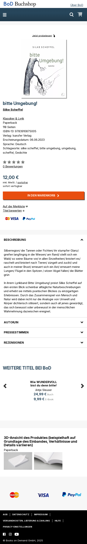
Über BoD (76, 5)
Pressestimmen (16, 332)
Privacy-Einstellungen (17, 526)
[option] (43, 391)
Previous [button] (5, 385)
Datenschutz (20, 514)
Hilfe (58, 520)
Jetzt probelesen (42, 35)
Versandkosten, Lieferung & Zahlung (26, 520)
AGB (5, 514)
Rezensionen (14, 342)
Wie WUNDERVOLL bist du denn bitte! (43, 383)
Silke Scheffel (13, 109)
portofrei (23, 182)
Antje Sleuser (43, 390)
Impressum (41, 514)
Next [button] (82, 385)
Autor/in (11, 322)
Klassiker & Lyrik (13, 118)
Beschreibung (15, 240)
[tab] (43, 237)
